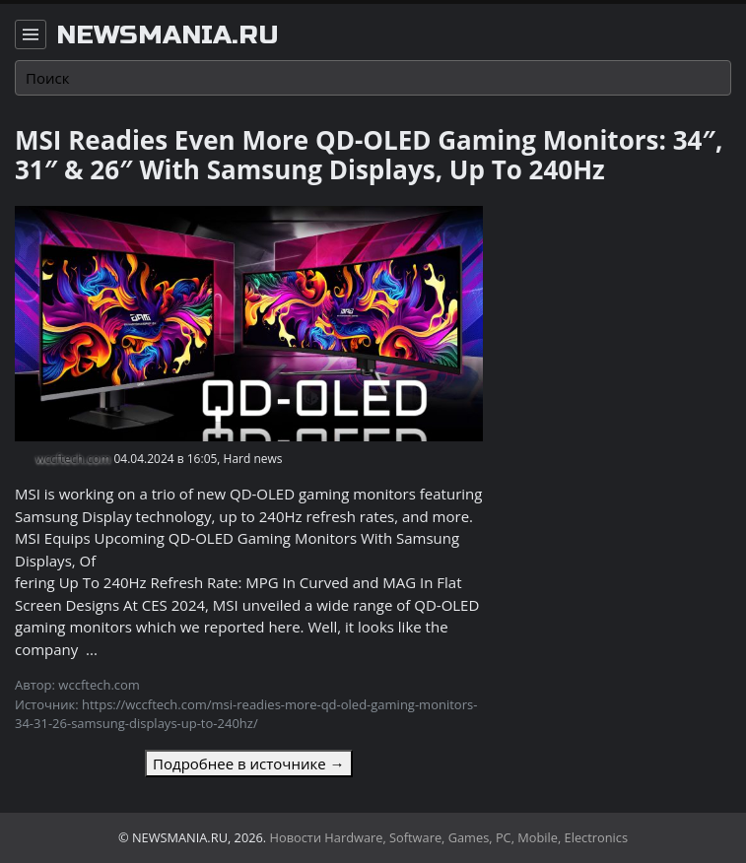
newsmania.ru (167, 35)
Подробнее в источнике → (248, 763)
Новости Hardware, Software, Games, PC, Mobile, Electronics (449, 837)
